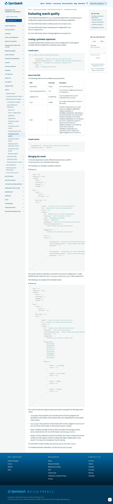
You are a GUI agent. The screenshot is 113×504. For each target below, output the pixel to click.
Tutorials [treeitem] (8, 33)
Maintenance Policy (54, 467)
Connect (91, 461)
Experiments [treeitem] (12, 118)
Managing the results (97, 27)
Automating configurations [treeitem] (13, 184)
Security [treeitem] (7, 62)
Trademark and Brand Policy (57, 476)
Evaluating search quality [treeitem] (13, 135)
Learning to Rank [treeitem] (12, 159)
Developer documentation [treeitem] (13, 211)
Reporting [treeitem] (8, 196)
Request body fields (98, 22)
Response (33, 169)
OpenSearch (14, 4)
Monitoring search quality (63, 447)
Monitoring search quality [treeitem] (13, 150)
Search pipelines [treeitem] (11, 165)
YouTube (91, 470)
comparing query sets (35, 162)
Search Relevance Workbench (55, 9)
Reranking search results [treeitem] (14, 162)
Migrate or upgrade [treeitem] (11, 41)
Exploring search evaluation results (64, 444)
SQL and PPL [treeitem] (8, 82)
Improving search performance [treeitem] (11, 169)
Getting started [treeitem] (9, 29)
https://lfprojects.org (63, 499)
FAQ (49, 470)
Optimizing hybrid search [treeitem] (13, 140)
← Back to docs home (11, 16)
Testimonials (52, 473)
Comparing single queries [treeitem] (13, 122)
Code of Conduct (13, 461)
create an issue (99, 70)
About (42, 3)
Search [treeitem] (7, 90)
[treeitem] (23, 25)
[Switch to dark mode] (87, 3)
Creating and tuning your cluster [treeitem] (12, 46)
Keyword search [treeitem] (10, 93)
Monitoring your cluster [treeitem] (12, 188)
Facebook (91, 476)
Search (30, 9)
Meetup (91, 473)
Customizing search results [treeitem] (14, 96)
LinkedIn (91, 467)
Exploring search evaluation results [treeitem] (13, 145)
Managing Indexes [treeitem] (10, 51)
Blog (75, 3)
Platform (49, 3)
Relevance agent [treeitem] (13, 153)
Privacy (50, 479)
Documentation (67, 3)
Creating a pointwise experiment (97, 17)
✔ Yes (94, 41)
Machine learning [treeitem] (10, 180)
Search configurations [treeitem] (14, 113)
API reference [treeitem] (9, 203)
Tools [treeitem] (6, 199)
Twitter (90, 464)
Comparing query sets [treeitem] (14, 131)
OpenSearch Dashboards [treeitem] (12, 58)
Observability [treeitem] (9, 192)
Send (97, 58)
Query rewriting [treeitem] (11, 156)
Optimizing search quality (40, 9)
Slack (9, 470)
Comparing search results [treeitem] (13, 127)
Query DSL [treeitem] (8, 78)
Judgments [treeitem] (11, 115)
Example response (97, 24)
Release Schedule (53, 464)
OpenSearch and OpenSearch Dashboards (12, 11)
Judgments (67, 33)
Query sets (67, 24)
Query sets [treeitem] (11, 110)
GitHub (10, 467)
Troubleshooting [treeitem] (10, 207)
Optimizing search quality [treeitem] (13, 99)
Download (81, 3)
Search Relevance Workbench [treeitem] (12, 106)
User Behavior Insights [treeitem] (13, 102)
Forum (10, 464)
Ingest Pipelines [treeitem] (9, 55)
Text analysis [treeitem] (9, 74)
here (74, 123)
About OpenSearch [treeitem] (10, 26)
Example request (97, 20)
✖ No (101, 41)
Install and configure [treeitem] (11, 37)
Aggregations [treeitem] (9, 86)
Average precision (69, 432)
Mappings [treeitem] (7, 70)
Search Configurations (35, 30)
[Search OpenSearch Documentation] (98, 3)
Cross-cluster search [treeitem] (12, 172)
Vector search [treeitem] (9, 176)
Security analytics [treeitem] (10, 66)
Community (57, 3)
